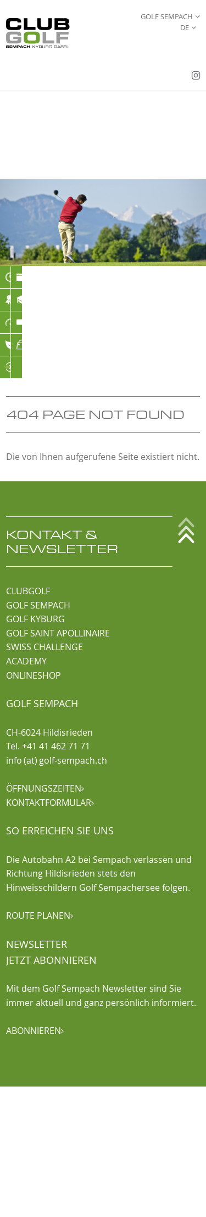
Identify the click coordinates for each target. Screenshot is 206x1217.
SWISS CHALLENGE (44, 647)
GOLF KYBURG (35, 619)
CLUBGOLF (28, 591)
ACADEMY (26, 661)
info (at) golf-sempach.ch (56, 760)
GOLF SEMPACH (38, 605)
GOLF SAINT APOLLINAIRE (58, 633)
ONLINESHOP (33, 675)
